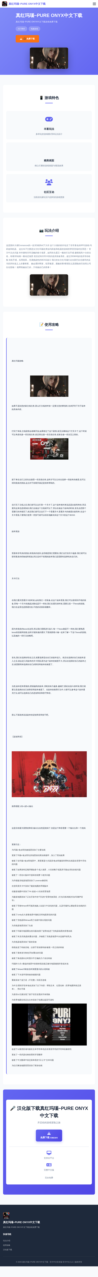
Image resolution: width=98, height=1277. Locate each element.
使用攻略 (6, 1256)
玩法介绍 (6, 1251)
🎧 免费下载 (27, 39)
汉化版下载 (7, 1260)
